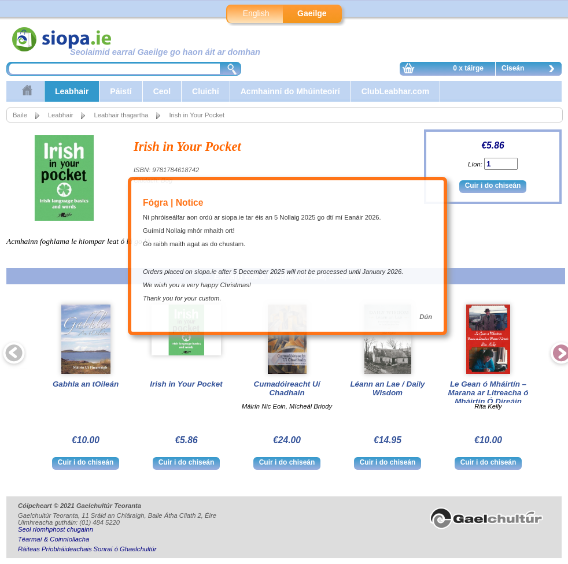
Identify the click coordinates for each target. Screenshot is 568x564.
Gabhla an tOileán (86, 384)
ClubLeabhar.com (395, 91)
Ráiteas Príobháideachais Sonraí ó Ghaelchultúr (87, 549)
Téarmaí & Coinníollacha (53, 539)
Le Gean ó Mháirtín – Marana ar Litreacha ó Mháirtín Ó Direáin (488, 393)
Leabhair (71, 91)
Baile (20, 115)
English (256, 13)
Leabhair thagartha (121, 115)
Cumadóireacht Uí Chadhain (287, 388)
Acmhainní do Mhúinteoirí (290, 91)
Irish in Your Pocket (186, 384)
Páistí (120, 91)
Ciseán (530, 70)
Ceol (162, 91)
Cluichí (205, 91)
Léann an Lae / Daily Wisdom (387, 388)
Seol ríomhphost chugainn (55, 529)
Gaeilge (312, 13)
